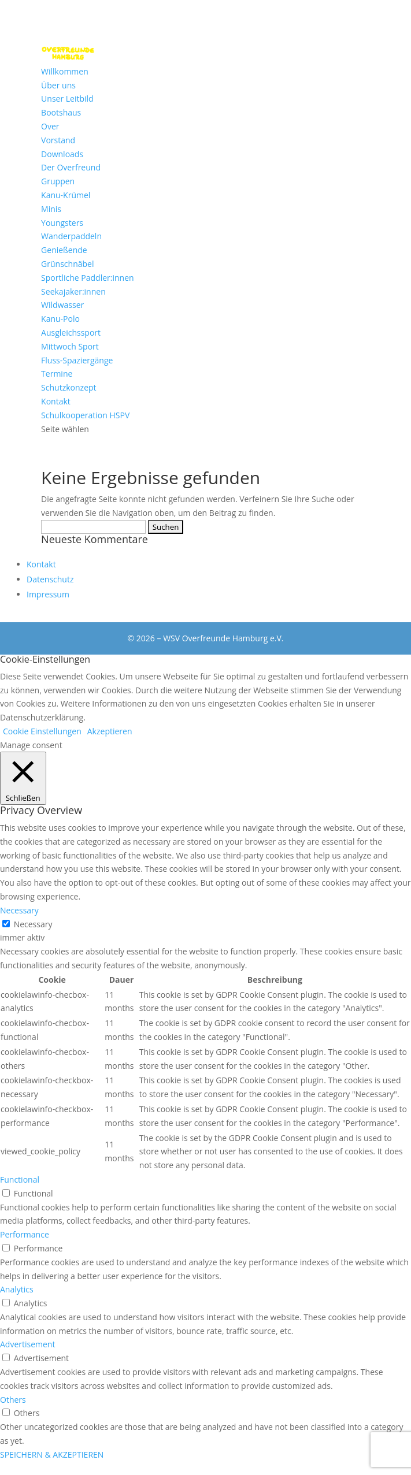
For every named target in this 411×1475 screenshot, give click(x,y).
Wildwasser (62, 304)
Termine (56, 373)
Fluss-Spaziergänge (77, 360)
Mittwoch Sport (70, 346)
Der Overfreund (71, 167)
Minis (51, 208)
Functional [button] (19, 1179)
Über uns (58, 85)
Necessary (33, 924)
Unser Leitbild (67, 98)
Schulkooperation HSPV (85, 415)
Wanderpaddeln (71, 236)
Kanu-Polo (60, 318)
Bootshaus (61, 112)
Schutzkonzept (68, 387)
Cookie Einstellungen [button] (42, 731)
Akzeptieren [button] (109, 731)
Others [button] (13, 1399)
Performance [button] (24, 1234)
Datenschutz (50, 579)
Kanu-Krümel (65, 195)
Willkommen (64, 71)
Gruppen (58, 181)
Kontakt (56, 401)
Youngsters (62, 222)
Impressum (48, 594)
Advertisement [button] (27, 1344)
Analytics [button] (17, 1289)
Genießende (64, 249)
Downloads (62, 153)
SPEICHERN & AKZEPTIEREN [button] (51, 1454)
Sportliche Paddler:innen (87, 277)
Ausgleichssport (71, 332)
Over (50, 126)
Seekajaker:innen (73, 291)
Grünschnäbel (67, 263)
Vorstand (58, 140)
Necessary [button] (19, 910)
